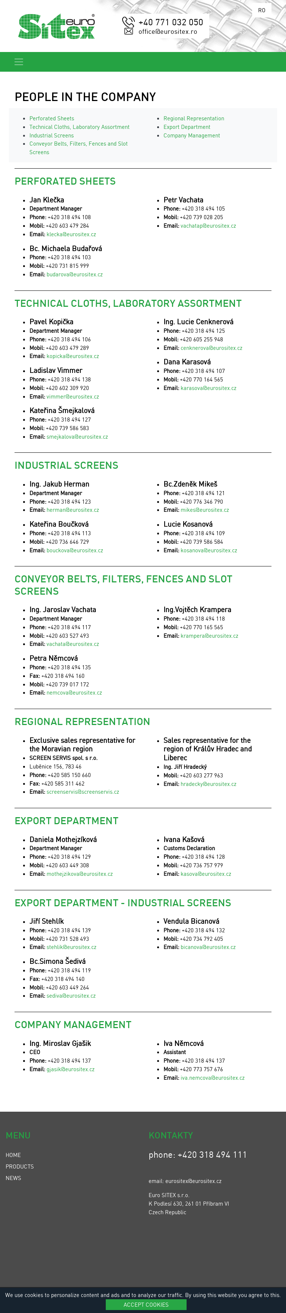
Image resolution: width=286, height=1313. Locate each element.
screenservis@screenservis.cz (83, 791)
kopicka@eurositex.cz (73, 356)
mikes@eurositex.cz (205, 509)
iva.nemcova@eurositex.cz (213, 1077)
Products (20, 1166)
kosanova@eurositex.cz (209, 550)
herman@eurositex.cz (73, 509)
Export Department (186, 126)
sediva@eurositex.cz (71, 995)
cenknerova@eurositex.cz (211, 347)
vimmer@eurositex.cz (73, 396)
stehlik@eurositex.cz (71, 946)
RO (262, 10)
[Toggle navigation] (19, 62)
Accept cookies (146, 1304)
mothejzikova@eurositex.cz (79, 873)
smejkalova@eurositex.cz (77, 436)
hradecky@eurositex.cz (208, 783)
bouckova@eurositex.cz (75, 550)
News (13, 1178)
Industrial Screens (51, 135)
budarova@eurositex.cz (75, 274)
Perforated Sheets (51, 118)
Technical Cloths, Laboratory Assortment (79, 126)
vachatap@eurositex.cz (208, 225)
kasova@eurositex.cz (206, 873)
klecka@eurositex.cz (71, 234)
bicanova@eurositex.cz (208, 946)
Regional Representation (193, 118)
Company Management (191, 135)
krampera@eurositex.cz (209, 635)
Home (13, 1154)
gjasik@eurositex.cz (71, 1069)
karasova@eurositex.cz (208, 387)
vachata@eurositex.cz (73, 643)
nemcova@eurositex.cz (74, 692)
